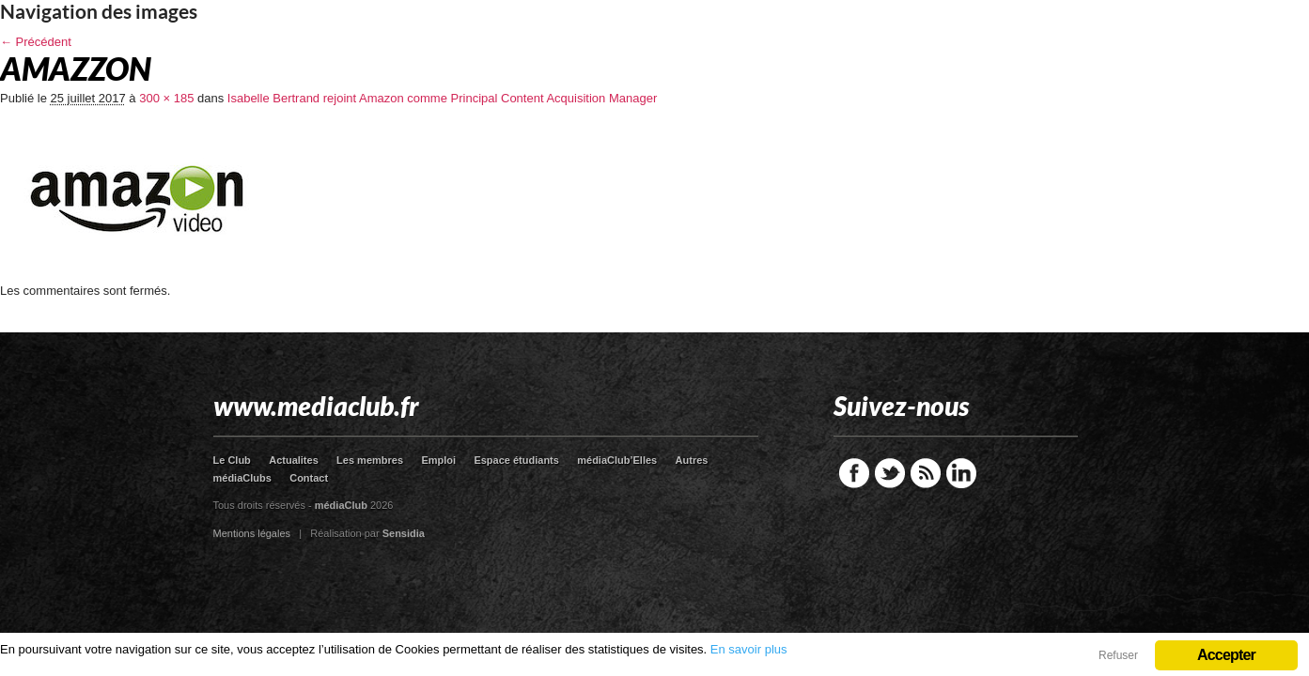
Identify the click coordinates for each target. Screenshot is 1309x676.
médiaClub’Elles (617, 460)
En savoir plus (748, 649)
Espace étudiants (516, 460)
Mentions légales (252, 533)
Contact (308, 478)
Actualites (294, 460)
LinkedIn (961, 473)
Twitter (890, 473)
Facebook (854, 473)
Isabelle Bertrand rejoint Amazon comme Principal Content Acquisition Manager (442, 98)
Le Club (232, 460)
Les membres (369, 460)
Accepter (1226, 655)
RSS (926, 473)
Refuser (1118, 655)
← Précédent (35, 42)
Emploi (438, 460)
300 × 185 (166, 98)
